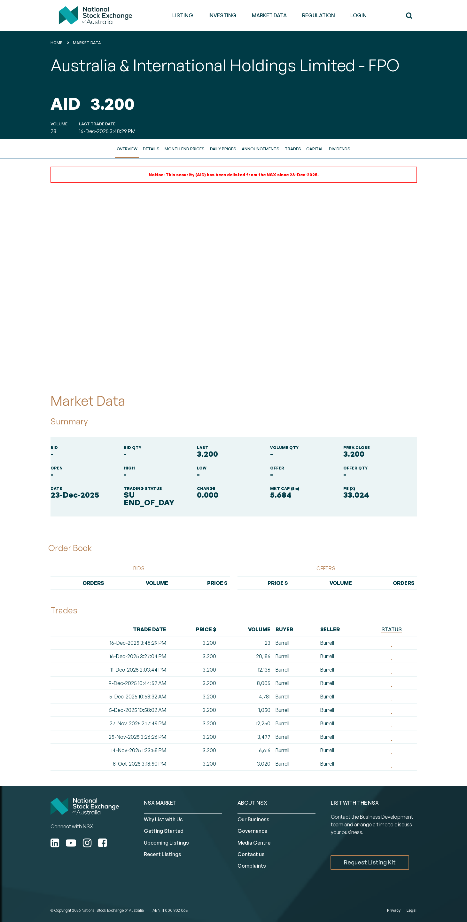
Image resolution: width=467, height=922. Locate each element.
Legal (411, 910)
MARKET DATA (269, 15)
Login (358, 15)
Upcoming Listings (166, 842)
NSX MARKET (160, 803)
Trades (293, 148)
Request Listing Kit (370, 862)
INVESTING (222, 15)
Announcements (260, 148)
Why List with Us (163, 819)
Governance (252, 831)
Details (151, 148)
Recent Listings (162, 854)
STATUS (391, 629)
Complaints (251, 866)
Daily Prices (223, 148)
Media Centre (253, 842)
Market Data (87, 42)
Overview (127, 148)
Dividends (339, 148)
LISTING (182, 15)
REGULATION (318, 15)
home (56, 42)
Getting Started (163, 831)
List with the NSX (355, 803)
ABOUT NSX (252, 803)
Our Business (253, 819)
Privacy (394, 910)
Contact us (251, 854)
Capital (314, 148)
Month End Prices (185, 148)
